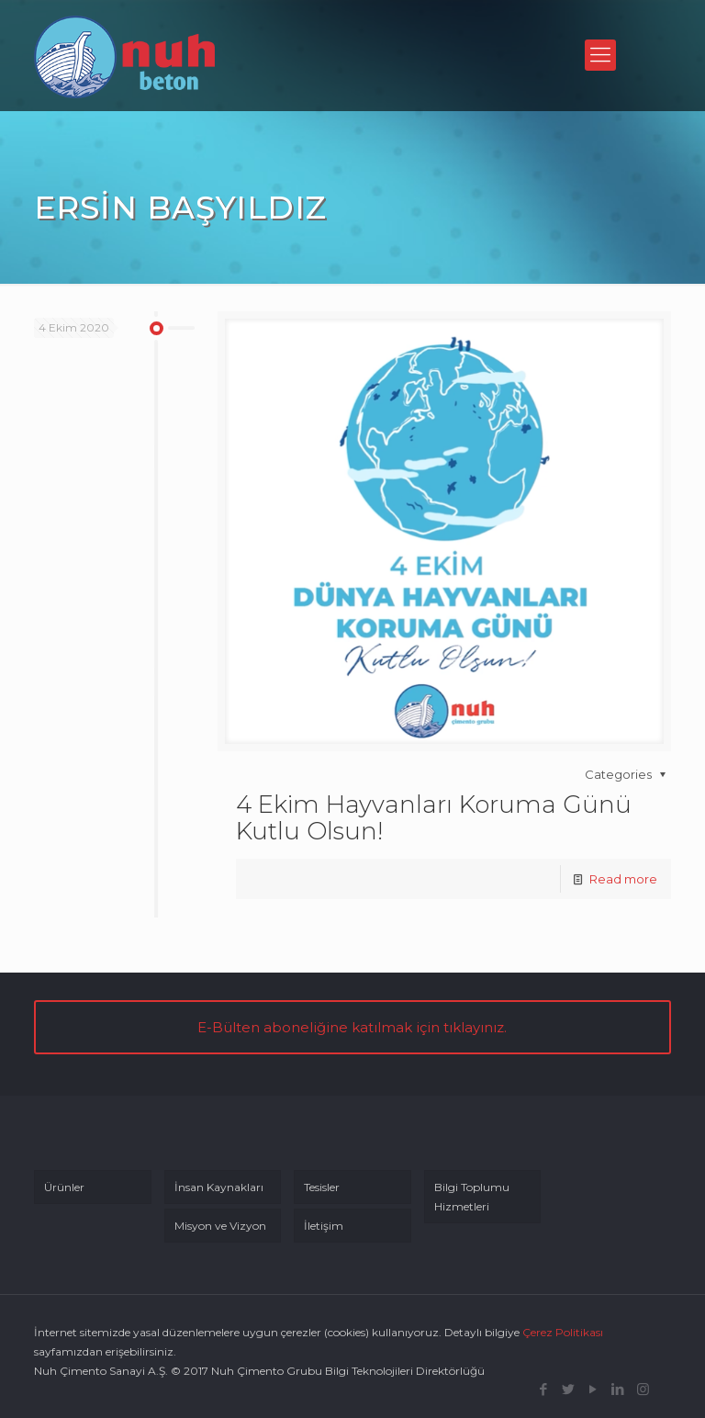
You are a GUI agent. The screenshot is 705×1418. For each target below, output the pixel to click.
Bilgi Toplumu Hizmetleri (471, 1196)
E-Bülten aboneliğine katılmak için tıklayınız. (352, 1027)
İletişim (323, 1225)
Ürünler (64, 1187)
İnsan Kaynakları (218, 1187)
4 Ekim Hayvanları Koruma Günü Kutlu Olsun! (434, 818)
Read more (623, 879)
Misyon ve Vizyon (220, 1225)
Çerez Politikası (562, 1332)
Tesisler (322, 1187)
